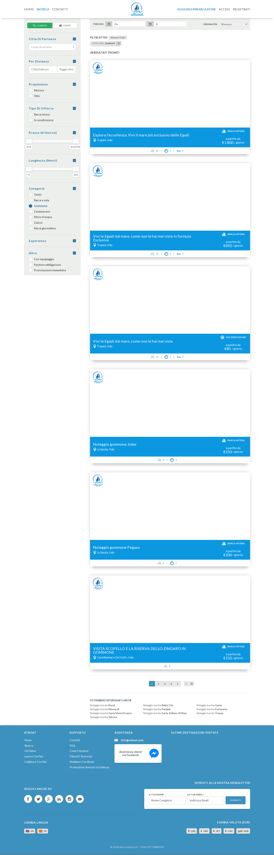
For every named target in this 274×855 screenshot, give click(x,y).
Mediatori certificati (82, 761)
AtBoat (137, 9)
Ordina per (210, 24)
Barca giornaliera (42, 228)
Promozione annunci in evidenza (89, 767)
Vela (34, 95)
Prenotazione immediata (47, 270)
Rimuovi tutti (118, 37)
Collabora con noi (35, 761)
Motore (36, 90)
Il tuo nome (156, 794)
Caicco (36, 222)
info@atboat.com (132, 740)
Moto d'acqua (40, 217)
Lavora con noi (33, 756)
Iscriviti (235, 800)
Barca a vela (39, 200)
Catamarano (39, 211)
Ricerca (28, 745)
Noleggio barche (102, 705)
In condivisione (41, 120)
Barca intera (39, 114)
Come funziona (79, 750)
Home (28, 740)
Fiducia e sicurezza (81, 756)
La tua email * (195, 794)
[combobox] (52, 47)
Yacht (35, 194)
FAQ (72, 745)
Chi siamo (30, 750)
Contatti (75, 740)
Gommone (38, 205)
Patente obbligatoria (45, 264)
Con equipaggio (41, 259)
